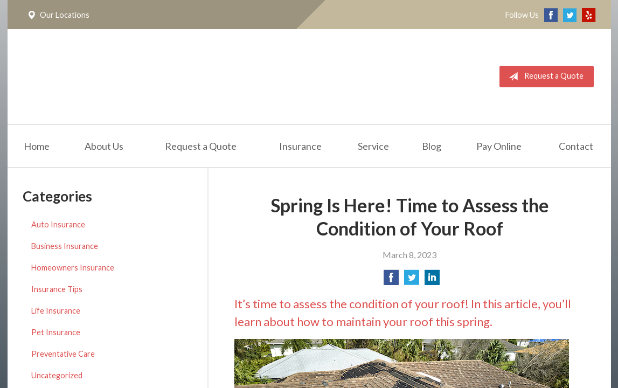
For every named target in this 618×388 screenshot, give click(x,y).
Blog (431, 146)
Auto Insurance (58, 224)
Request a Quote (544, 76)
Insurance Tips (56, 289)
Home (37, 146)
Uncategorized (56, 375)
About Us (104, 146)
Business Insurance (64, 246)
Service (373, 146)
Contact (576, 146)
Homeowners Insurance (72, 267)
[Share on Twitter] (411, 280)
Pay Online (499, 146)
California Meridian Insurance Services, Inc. (146, 76)
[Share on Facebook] (391, 280)
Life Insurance (55, 310)
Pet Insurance (55, 332)
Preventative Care (63, 353)
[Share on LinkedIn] (432, 280)
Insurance (300, 146)
